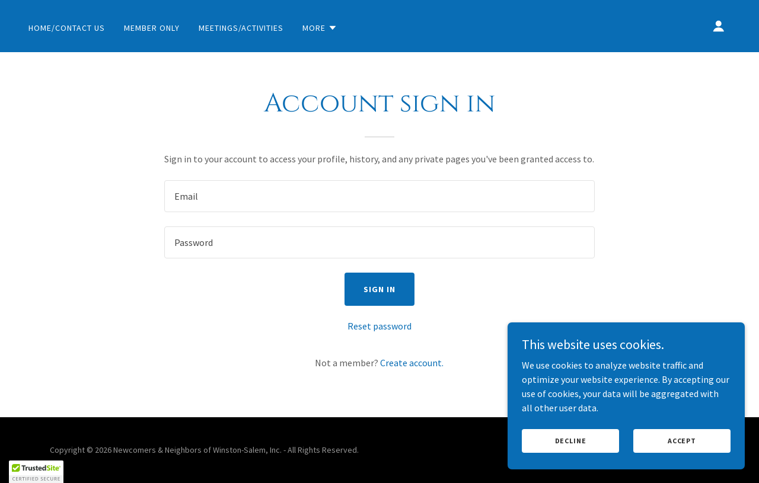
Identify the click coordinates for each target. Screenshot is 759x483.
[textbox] (379, 196)
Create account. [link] (412, 363)
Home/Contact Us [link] (66, 28)
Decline (570, 440)
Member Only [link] (152, 28)
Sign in (379, 289)
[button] (319, 28)
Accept (682, 440)
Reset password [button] (379, 326)
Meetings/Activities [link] (241, 28)
